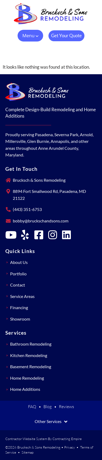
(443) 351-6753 (27, 209)
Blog (47, 406)
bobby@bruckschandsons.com (40, 220)
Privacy (69, 447)
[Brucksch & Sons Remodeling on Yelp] (24, 235)
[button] (30, 36)
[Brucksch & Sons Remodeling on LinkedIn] (66, 235)
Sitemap (28, 452)
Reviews (66, 406)
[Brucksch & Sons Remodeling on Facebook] (38, 235)
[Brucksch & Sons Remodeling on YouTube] (11, 235)
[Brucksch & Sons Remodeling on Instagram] (52, 235)
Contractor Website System (26, 439)
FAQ (32, 406)
